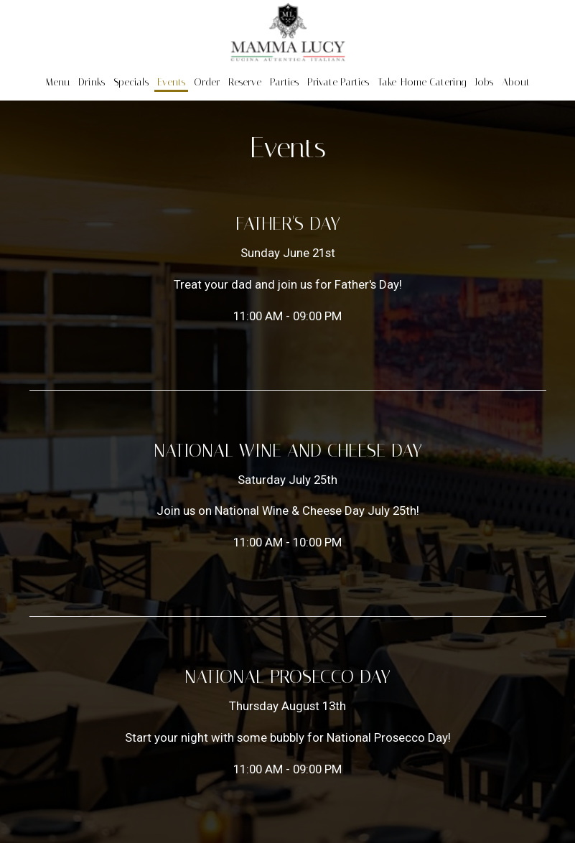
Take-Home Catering (422, 82)
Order (207, 82)
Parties (284, 82)
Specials (131, 82)
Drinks (91, 82)
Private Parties (338, 82)
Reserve (244, 82)
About (516, 82)
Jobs (484, 82)
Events (171, 82)
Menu (57, 82)
